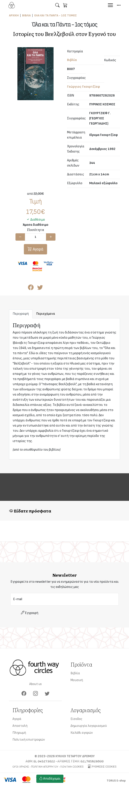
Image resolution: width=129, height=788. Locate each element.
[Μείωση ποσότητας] (20, 237)
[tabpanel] (64, 388)
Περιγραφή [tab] (21, 314)
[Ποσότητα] (35, 237)
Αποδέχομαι (50, 779)
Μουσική (77, 680)
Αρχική (14, 15)
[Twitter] (47, 694)
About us (35, 684)
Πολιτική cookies (79, 781)
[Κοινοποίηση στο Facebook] (31, 289)
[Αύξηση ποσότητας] (50, 237)
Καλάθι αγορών (82, 733)
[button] (57, 5)
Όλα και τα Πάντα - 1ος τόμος (55, 15)
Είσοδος (76, 719)
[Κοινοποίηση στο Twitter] (40, 289)
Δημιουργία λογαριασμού (89, 726)
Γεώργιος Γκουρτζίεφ (83, 87)
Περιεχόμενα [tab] (45, 314)
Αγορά (37, 249)
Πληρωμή (19, 733)
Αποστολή (20, 726)
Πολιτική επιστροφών (28, 740)
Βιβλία (26, 15)
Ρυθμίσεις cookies (80, 776)
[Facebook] (24, 694)
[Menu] (110, 5)
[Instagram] (35, 694)
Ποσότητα (35, 229)
